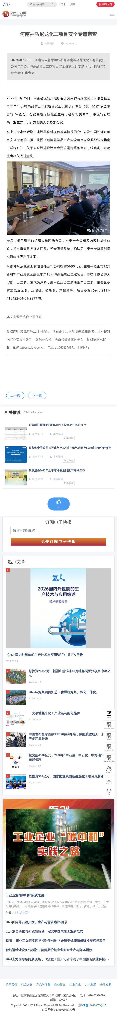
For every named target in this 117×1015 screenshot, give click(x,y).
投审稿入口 (105, 4)
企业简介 (60, 984)
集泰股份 (69, 483)
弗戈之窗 (26, 984)
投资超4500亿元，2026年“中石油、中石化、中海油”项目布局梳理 (69, 757)
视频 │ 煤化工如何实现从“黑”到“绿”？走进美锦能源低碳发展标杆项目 (56, 940)
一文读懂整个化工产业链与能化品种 (54, 713)
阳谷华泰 (69, 460)
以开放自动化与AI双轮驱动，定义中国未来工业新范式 (44, 931)
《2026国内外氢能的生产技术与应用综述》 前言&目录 (44, 655)
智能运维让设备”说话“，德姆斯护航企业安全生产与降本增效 (49, 949)
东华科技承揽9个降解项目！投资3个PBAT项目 (57, 425)
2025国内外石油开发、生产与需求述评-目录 (37, 922)
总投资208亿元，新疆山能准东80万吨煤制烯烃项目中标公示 (69, 673)
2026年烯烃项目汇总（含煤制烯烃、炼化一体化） (64, 692)
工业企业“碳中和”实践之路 (25, 895)
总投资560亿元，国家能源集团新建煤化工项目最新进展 (68, 776)
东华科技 (69, 438)
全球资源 (105, 984)
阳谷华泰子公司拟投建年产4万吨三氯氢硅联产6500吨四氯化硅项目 (70, 447)
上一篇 (15, 395)
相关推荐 (13, 413)
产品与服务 (43, 984)
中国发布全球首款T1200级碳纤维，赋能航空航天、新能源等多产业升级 (70, 736)
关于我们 (11, 984)
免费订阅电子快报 (58, 542)
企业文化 (75, 984)
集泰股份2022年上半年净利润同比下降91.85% (57, 470)
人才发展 (90, 984)
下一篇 (37, 395)
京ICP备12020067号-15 (92, 1005)
